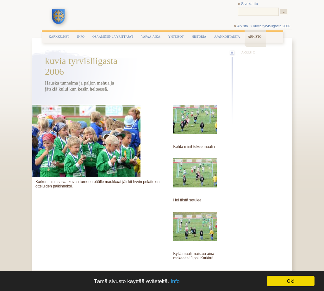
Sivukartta (249, 4)
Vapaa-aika (150, 36)
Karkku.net (59, 36)
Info (175, 281)
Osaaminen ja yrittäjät (112, 36)
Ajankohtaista (227, 36)
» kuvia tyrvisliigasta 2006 (270, 26)
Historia (199, 36)
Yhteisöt (176, 36)
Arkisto (242, 26)
